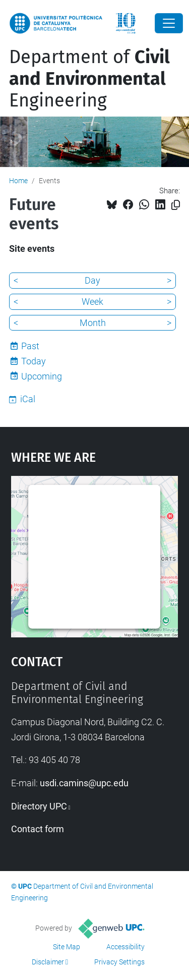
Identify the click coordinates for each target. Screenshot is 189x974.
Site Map (66, 947)
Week (92, 301)
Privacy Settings (119, 962)
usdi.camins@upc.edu (84, 783)
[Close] (169, 23)
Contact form (37, 829)
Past (30, 346)
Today (33, 361)
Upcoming (41, 376)
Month (93, 322)
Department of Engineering (89, 79)
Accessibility (125, 947)
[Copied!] (175, 205)
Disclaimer (48, 962)
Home (18, 181)
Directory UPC (39, 806)
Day (92, 280)
